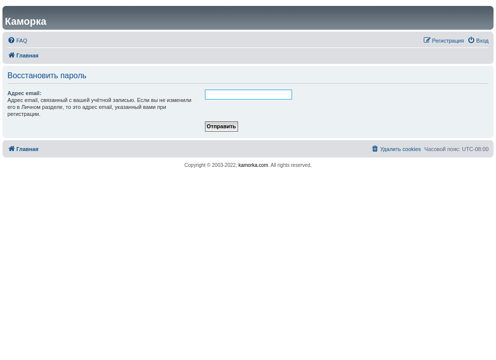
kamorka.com (253, 165)
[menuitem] (17, 41)
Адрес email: (24, 93)
